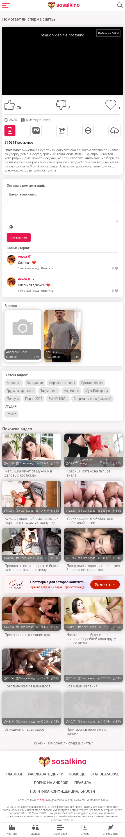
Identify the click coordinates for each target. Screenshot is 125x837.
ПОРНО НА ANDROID (51, 783)
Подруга (13, 399)
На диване (71, 391)
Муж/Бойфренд (96, 391)
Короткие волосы (62, 383)
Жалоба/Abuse (105, 774)
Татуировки (49, 391)
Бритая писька (92, 383)
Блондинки (35, 383)
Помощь (77, 774)
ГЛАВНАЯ (14, 774)
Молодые (13, 383)
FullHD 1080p (58, 399)
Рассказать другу (45, 774)
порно (44, 800)
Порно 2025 (33, 399)
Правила (82, 783)
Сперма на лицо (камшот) (92, 399)
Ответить (47, 268)
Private (11, 414)
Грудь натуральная (20, 391)
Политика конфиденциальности (62, 791)
